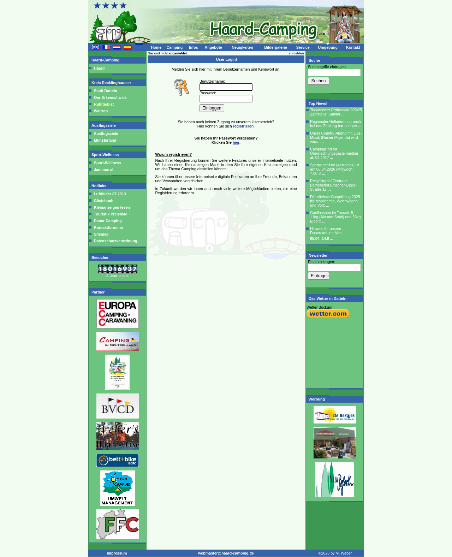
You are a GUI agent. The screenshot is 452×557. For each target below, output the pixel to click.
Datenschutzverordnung (115, 241)
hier (236, 142)
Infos (193, 47)
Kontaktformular (108, 227)
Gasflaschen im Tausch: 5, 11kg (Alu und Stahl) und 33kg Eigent (335, 217)
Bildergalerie (275, 47)
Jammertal (103, 169)
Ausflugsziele (104, 125)
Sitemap (100, 234)
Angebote (213, 47)
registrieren (243, 126)
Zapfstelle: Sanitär (336, 112)
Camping (175, 47)
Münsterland (105, 140)
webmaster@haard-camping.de (226, 553)
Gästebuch (103, 200)
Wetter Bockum (319, 307)
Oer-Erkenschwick (110, 97)
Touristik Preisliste (110, 214)
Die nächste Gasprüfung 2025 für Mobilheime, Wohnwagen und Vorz (335, 201)
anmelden (296, 53)
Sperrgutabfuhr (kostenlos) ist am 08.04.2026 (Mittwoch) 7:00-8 (334, 169)
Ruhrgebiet (104, 104)
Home (156, 47)
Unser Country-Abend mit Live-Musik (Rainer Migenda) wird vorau (336, 137)
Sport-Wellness (105, 155)
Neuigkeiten (242, 47)
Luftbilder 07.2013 (109, 194)
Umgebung (328, 47)
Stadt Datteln (105, 91)
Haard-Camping (105, 60)
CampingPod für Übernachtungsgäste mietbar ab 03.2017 (334, 153)
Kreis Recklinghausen (111, 83)
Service (303, 47)
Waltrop (101, 111)
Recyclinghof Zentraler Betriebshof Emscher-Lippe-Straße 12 (333, 185)
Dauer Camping (107, 221)
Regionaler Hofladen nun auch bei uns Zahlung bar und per (335, 123)
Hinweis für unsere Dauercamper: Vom (326, 233)
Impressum (117, 553)
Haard (99, 68)
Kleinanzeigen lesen (111, 207)
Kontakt (353, 47)
